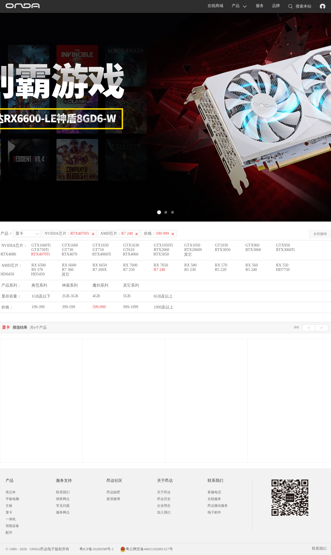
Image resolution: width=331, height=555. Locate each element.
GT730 (67, 250)
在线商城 (215, 6)
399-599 (68, 307)
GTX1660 (70, 245)
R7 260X (100, 270)
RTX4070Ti (40, 254)
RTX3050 (222, 250)
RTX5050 (161, 254)
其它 (188, 254)
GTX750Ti (40, 250)
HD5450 (38, 274)
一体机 (11, 519)
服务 (260, 6)
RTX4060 (130, 254)
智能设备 (12, 526)
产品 (236, 6)
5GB (126, 296)
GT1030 (221, 245)
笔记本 (11, 492)
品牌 (276, 6)
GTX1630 (131, 245)
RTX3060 (253, 250)
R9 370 (37, 270)
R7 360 (67, 270)
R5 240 (251, 270)
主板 (9, 506)
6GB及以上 (163, 296)
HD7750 (282, 270)
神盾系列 (70, 285)
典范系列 (39, 285)
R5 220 (220, 270)
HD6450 (7, 274)
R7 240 (159, 270)
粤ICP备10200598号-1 (96, 549)
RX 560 (251, 265)
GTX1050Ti (163, 245)
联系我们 (63, 492)
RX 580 (190, 265)
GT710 (98, 250)
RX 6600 (69, 265)
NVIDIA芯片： (67, 233)
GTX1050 (192, 245)
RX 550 (282, 265)
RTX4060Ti (101, 254)
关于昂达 (164, 492)
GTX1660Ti (41, 245)
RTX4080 (8, 254)
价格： (156, 233)
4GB (96, 296)
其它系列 (131, 285)
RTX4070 (69, 254)
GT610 (128, 250)
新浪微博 (113, 499)
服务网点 (63, 512)
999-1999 (130, 307)
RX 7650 (161, 265)
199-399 (38, 307)
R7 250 (129, 270)
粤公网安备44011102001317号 (146, 549)
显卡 (19, 233)
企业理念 (164, 506)
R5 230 (190, 270)
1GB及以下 (40, 296)
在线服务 (214, 499)
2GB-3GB (70, 296)
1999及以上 (163, 307)
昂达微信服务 (218, 506)
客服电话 (214, 492)
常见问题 (63, 506)
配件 (9, 533)
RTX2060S (193, 250)
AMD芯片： (116, 233)
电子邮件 (214, 512)
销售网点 (63, 499)
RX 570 (221, 265)
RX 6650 (100, 265)
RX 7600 (130, 265)
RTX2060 (161, 250)
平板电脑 (12, 499)
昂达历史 (164, 499)
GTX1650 (101, 245)
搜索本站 (299, 6)
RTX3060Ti (285, 250)
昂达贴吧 (113, 492)
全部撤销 (320, 234)
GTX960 (252, 245)
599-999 (99, 307)
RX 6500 (38, 265)
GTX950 (283, 245)
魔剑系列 (100, 285)
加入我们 (164, 512)
